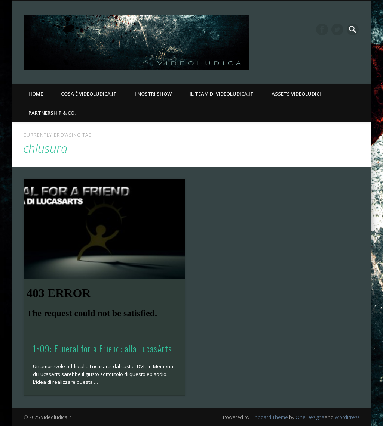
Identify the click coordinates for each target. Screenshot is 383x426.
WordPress (347, 417)
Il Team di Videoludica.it (222, 93)
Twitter (337, 29)
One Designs (309, 417)
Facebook (322, 29)
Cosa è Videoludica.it (89, 93)
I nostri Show (153, 93)
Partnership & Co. (52, 112)
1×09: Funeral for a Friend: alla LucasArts (102, 348)
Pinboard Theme (269, 417)
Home (35, 93)
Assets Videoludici (296, 93)
